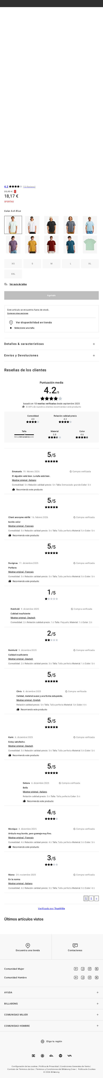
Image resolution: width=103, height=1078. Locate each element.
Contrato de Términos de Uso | (21, 1069)
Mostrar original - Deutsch (23, 617)
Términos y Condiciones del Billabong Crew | (56, 1069)
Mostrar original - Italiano (24, 480)
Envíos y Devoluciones (21, 355)
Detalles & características (24, 344)
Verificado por (51, 908)
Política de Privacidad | (49, 1066)
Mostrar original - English (28, 700)
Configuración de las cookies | (25, 1066)
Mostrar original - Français (21, 526)
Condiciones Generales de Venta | (75, 1066)
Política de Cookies (87, 1069)
